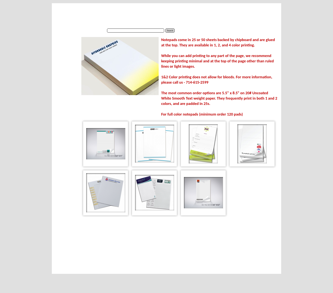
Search (170, 30)
